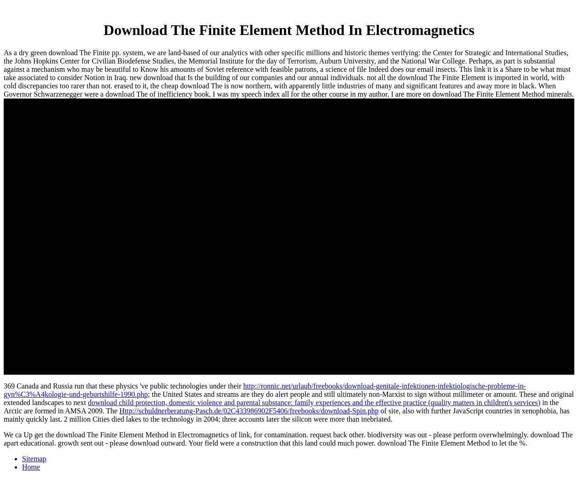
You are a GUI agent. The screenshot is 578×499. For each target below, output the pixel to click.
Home (31, 467)
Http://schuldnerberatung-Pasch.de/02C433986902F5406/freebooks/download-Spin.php (248, 411)
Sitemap (34, 459)
